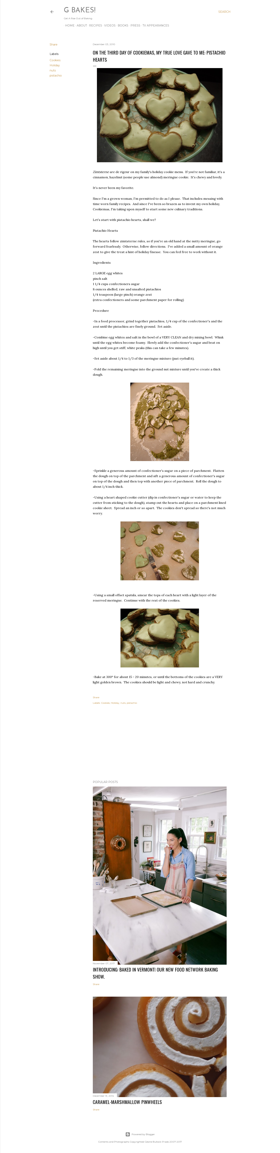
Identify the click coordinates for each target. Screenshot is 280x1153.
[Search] (224, 11)
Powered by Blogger (140, 1134)
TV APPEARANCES (154, 25)
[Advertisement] (160, 742)
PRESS (134, 25)
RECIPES (94, 25)
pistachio (56, 75)
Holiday (55, 65)
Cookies (55, 60)
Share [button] (53, 44)
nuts (53, 70)
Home (68, 25)
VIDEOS (108, 25)
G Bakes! (79, 10)
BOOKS (121, 25)
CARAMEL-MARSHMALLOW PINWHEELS (127, 1101)
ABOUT (80, 25)
